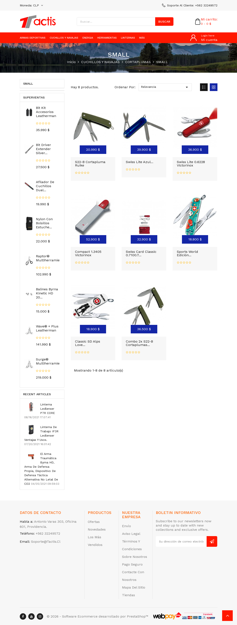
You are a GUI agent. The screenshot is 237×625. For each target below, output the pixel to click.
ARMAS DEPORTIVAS (32, 37)
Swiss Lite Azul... (139, 162)
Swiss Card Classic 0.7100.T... (141, 253)
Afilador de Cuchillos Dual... (45, 186)
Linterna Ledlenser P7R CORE (47, 409)
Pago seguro (132, 564)
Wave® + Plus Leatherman (47, 328)
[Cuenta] (203, 37)
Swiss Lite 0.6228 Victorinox (191, 163)
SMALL (28, 83)
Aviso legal (131, 534)
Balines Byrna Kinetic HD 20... (47, 293)
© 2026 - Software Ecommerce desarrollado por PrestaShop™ (97, 616)
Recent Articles (37, 394)
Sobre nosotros (134, 557)
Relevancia (165, 87)
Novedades (97, 529)
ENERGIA (87, 37)
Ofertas (94, 522)
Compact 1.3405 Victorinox (88, 253)
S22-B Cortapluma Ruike (90, 163)
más (142, 37)
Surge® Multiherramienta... (51, 361)
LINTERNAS (128, 37)
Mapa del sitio (133, 587)
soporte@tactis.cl (45, 542)
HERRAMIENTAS (107, 37)
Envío (126, 526)
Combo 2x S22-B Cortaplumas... (139, 343)
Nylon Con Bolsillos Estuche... (44, 223)
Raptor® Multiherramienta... (51, 258)
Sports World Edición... (187, 253)
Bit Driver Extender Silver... (43, 149)
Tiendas (128, 595)
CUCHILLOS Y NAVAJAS (64, 37)
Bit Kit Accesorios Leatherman (46, 112)
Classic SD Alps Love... (87, 343)
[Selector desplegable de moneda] (31, 5)
